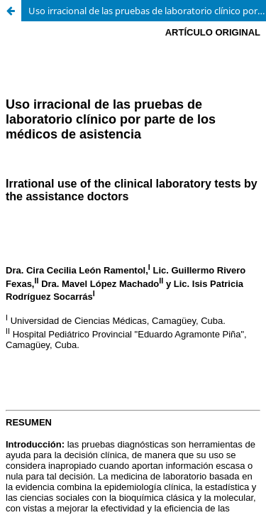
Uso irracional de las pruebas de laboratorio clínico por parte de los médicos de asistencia (147, 10)
